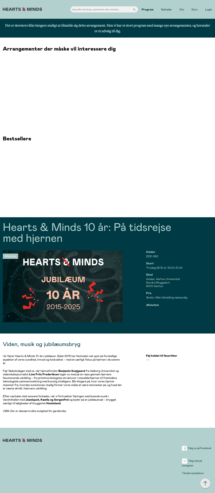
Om (181, 9)
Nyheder (166, 9)
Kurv (195, 9)
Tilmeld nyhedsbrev (193, 473)
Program (148, 9)
